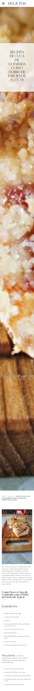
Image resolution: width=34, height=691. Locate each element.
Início (4, 496)
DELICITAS (17, 3)
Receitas (11, 496)
